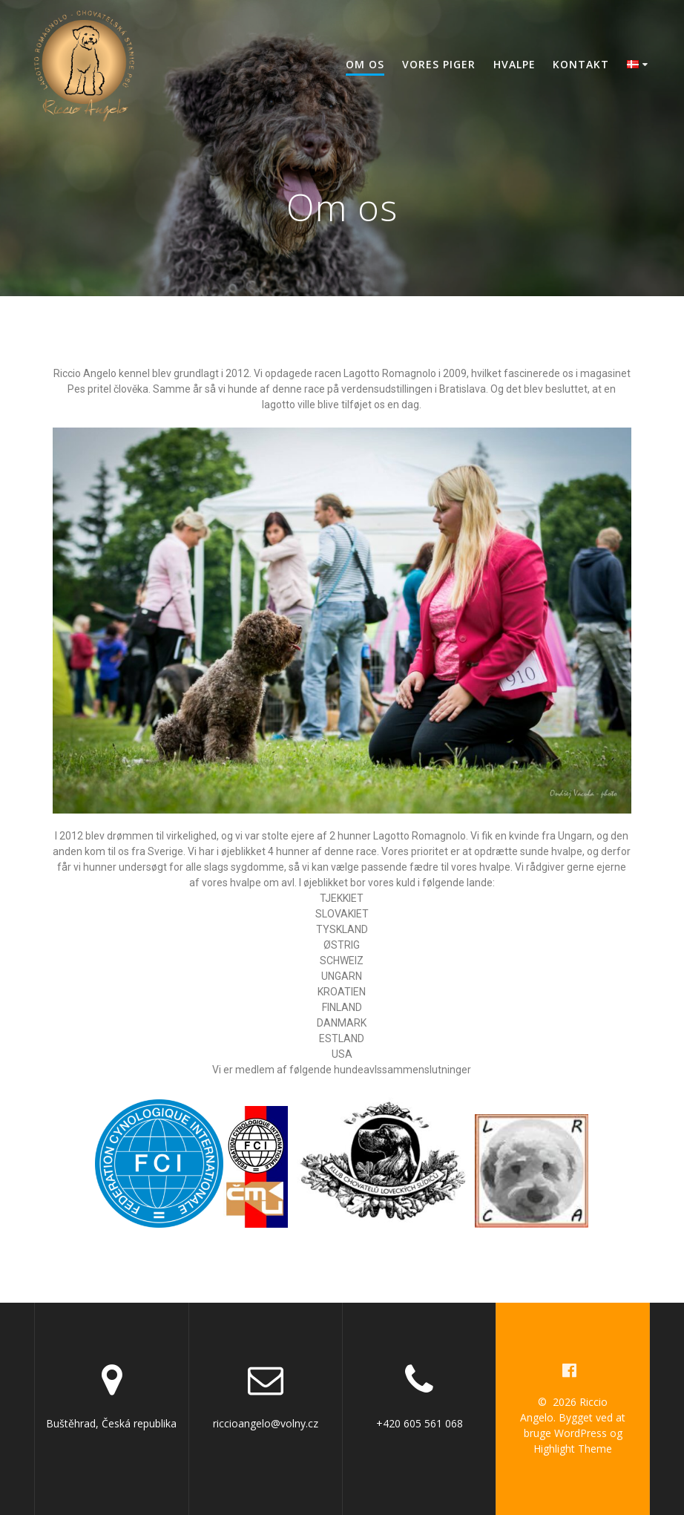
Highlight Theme (572, 1449)
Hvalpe (514, 64)
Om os (365, 64)
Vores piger (439, 64)
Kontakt (581, 64)
